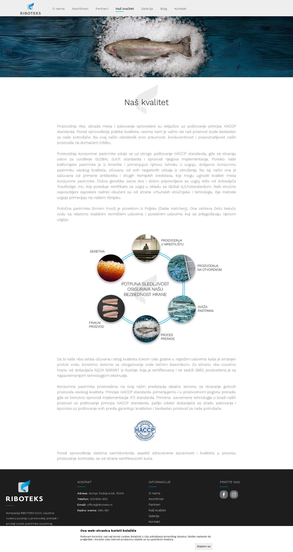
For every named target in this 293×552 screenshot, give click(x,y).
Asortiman (80, 9)
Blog (163, 9)
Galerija (147, 9)
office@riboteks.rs (100, 504)
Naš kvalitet (125, 9)
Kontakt (180, 9)
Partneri (102, 9)
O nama (58, 9)
